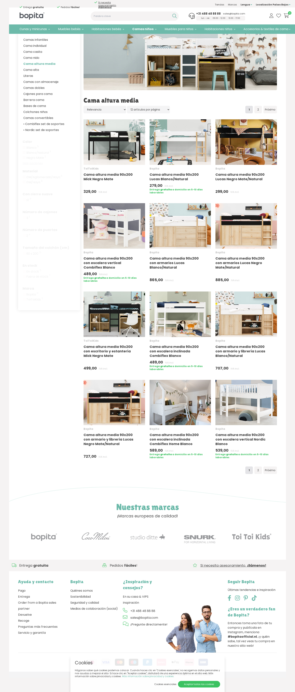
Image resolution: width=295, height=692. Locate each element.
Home (22, 38)
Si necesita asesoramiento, (36, 5)
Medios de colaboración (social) (94, 623)
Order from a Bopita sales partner (37, 620)
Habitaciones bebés (101, 29)
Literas (28, 90)
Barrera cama (33, 114)
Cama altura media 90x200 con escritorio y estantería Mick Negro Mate (108, 365)
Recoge (23, 635)
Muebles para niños (169, 29)
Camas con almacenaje (41, 96)
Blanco (32, 162)
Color (27, 155)
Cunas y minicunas (31, 29)
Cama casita (32, 66)
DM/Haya (34, 196)
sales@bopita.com (222, 13)
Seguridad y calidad (84, 617)
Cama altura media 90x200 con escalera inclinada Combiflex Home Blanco (174, 453)
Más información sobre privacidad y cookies (148, 676)
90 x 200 (33, 268)
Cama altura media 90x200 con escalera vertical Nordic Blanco (240, 453)
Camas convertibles (38, 132)
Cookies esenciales (165, 684)
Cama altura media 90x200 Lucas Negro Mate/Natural (240, 191)
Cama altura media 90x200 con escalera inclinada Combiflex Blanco (174, 365)
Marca (28, 302)
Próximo (270, 124)
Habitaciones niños (207, 29)
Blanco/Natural (38, 167)
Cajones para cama (37, 108)
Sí (28, 214)
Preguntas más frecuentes (38, 641)
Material (30, 185)
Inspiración (131, 617)
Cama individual (34, 60)
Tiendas (206, 4)
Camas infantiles (35, 54)
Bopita (32, 308)
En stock (30, 279)
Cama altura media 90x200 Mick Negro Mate (108, 190)
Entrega (24, 611)
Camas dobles (34, 102)
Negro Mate (36, 172)
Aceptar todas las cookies (199, 684)
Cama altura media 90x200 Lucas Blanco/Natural (174, 191)
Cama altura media (39, 78)
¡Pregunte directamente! (148, 638)
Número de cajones (40, 226)
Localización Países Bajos (259, 4)
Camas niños (135, 29)
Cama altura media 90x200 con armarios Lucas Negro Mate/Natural (240, 277)
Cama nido (31, 72)
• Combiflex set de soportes (43, 138)
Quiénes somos (81, 605)
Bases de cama (34, 120)
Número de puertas (40, 244)
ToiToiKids (34, 314)
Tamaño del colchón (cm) (46, 261)
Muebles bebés (65, 29)
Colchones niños (35, 126)
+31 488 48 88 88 (197, 13)
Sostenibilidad (80, 611)
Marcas (218, 4)
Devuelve (25, 629)
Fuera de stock (38, 291)
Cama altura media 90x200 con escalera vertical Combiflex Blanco (108, 277)
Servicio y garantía (32, 647)
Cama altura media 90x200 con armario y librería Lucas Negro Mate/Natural (108, 453)
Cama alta (31, 84)
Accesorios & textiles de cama (252, 29)
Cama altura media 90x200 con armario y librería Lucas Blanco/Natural (240, 365)
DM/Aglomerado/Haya (44, 191)
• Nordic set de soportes (41, 144)
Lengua (233, 4)
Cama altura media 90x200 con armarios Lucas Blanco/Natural (174, 277)
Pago (22, 605)
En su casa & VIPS (135, 611)
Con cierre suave (38, 208)
